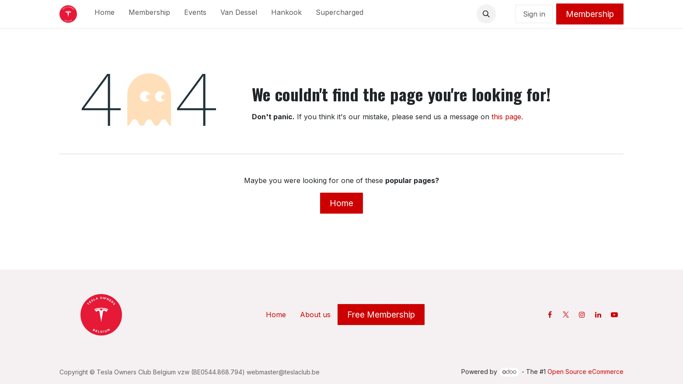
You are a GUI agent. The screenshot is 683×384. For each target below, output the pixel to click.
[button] (486, 14)
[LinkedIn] (598, 315)
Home (341, 203)
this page (506, 116)
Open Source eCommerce (585, 371)
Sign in (534, 14)
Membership (590, 14)
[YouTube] (614, 315)
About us (315, 314)
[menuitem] (104, 14)
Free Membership (381, 314)
